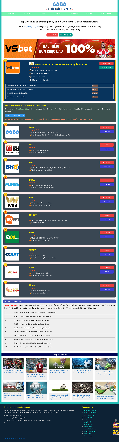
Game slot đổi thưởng (90, 412)
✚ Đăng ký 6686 (52, 35)
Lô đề (85, 419)
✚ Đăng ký (106, 63)
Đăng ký (94, 85)
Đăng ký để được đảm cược (15, 115)
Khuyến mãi (87, 422)
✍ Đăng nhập (106, 67)
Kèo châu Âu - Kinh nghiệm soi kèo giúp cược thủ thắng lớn (12, 395)
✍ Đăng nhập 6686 (66, 35)
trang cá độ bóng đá (31, 27)
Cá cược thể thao (89, 415)
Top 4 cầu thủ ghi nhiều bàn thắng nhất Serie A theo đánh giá (36, 376)
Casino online (88, 417)
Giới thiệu (7, 438)
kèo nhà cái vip (88, 424)
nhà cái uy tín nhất (89, 431)
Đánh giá (90, 14)
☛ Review (107, 131)
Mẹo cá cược (106, 14)
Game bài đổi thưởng (90, 410)
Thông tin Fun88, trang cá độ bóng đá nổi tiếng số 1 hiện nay (59, 397)
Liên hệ (13, 438)
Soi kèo (42, 14)
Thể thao (28, 14)
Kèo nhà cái (58, 14)
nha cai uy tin (88, 426)
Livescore (74, 14)
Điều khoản (21, 438)
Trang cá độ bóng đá (12, 305)
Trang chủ (12, 14)
